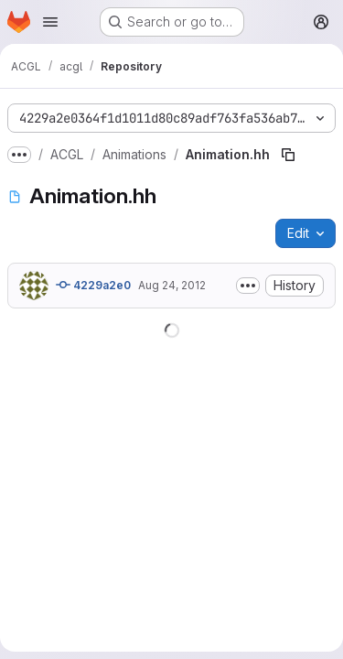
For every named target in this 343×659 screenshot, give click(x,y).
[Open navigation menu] (50, 22)
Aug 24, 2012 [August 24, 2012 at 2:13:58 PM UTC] (172, 285)
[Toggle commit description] (248, 285)
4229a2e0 (93, 284)
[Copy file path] (288, 154)
